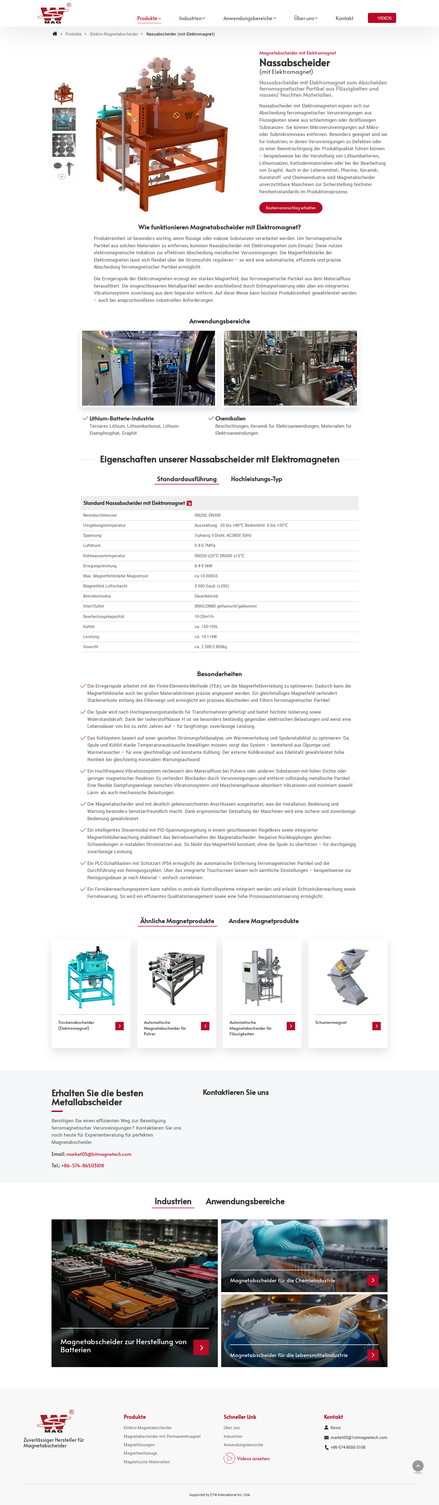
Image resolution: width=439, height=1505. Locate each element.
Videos (385, 18)
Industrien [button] (190, 18)
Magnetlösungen (139, 1445)
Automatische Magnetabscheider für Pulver (165, 1028)
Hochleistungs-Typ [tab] (256, 478)
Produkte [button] (147, 18)
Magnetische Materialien (147, 1462)
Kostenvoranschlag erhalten (291, 207)
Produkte (74, 34)
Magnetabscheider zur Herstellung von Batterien (123, 1345)
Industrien (233, 1437)
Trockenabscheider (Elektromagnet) (76, 1025)
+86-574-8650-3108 (348, 1447)
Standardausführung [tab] (186, 478)
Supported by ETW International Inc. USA (219, 1495)
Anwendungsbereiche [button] (247, 18)
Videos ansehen (253, 1458)
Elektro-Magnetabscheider (114, 34)
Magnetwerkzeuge (140, 1453)
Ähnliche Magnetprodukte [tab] (177, 920)
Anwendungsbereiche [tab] (245, 1201)
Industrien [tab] (173, 1201)
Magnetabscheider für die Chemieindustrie (282, 1280)
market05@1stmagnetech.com (98, 1154)
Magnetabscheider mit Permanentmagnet (162, 1437)
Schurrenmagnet (331, 1022)
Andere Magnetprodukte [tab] (264, 920)
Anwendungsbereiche (243, 1445)
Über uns (232, 1428)
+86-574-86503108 (82, 1165)
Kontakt (344, 18)
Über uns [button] (304, 18)
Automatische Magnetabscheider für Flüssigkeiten (251, 1028)
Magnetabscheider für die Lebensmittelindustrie (289, 1354)
